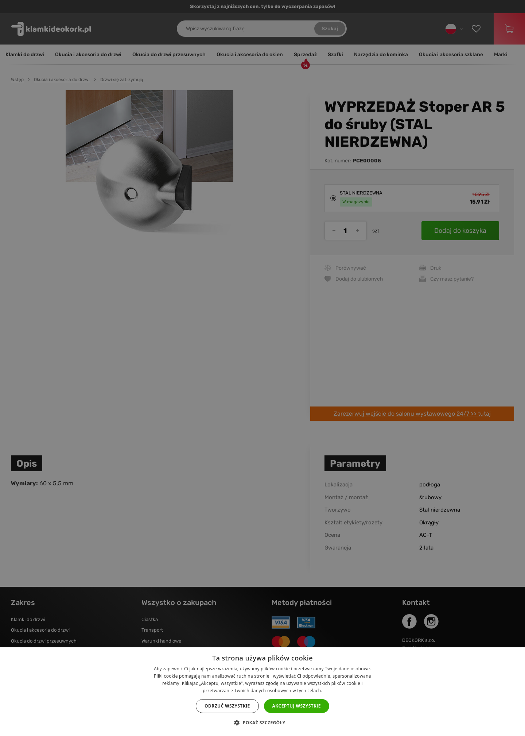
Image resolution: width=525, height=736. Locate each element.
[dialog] (262, 368)
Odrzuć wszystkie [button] (227, 706)
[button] (262, 722)
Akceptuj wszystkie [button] (296, 706)
